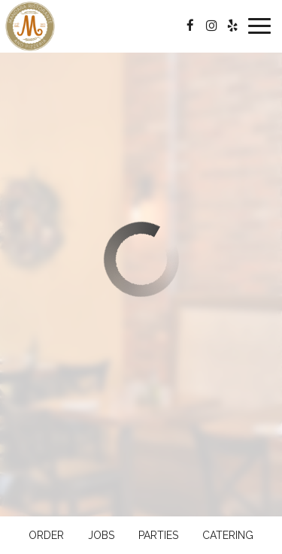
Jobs (101, 535)
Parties (158, 535)
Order (46, 535)
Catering (227, 535)
